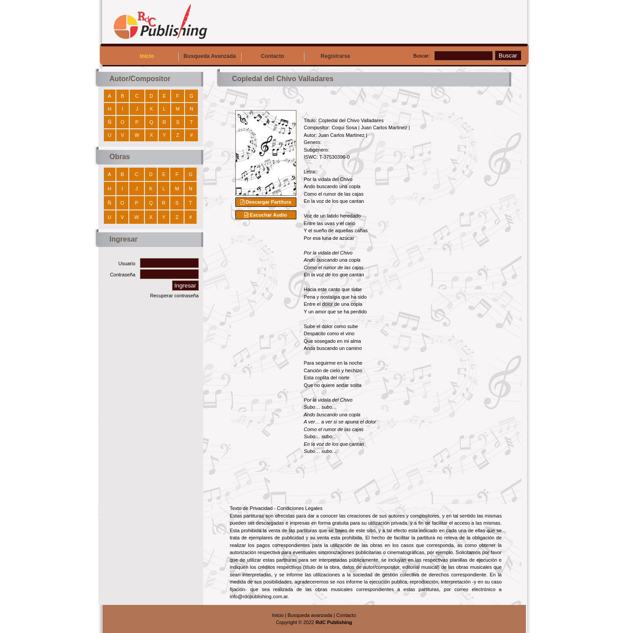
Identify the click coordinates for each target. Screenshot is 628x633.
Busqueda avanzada (309, 615)
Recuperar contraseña (174, 295)
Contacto (272, 56)
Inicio (147, 56)
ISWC (310, 157)
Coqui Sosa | (346, 127)
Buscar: (421, 55)
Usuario (127, 263)
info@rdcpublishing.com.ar (259, 596)
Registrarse (335, 56)
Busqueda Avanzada (210, 56)
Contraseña (122, 274)
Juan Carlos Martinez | (385, 127)
